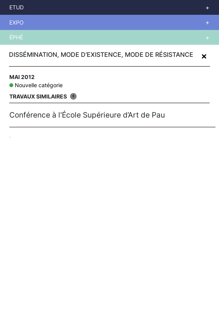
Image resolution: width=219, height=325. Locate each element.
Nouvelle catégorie (39, 85)
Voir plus (117, 7)
